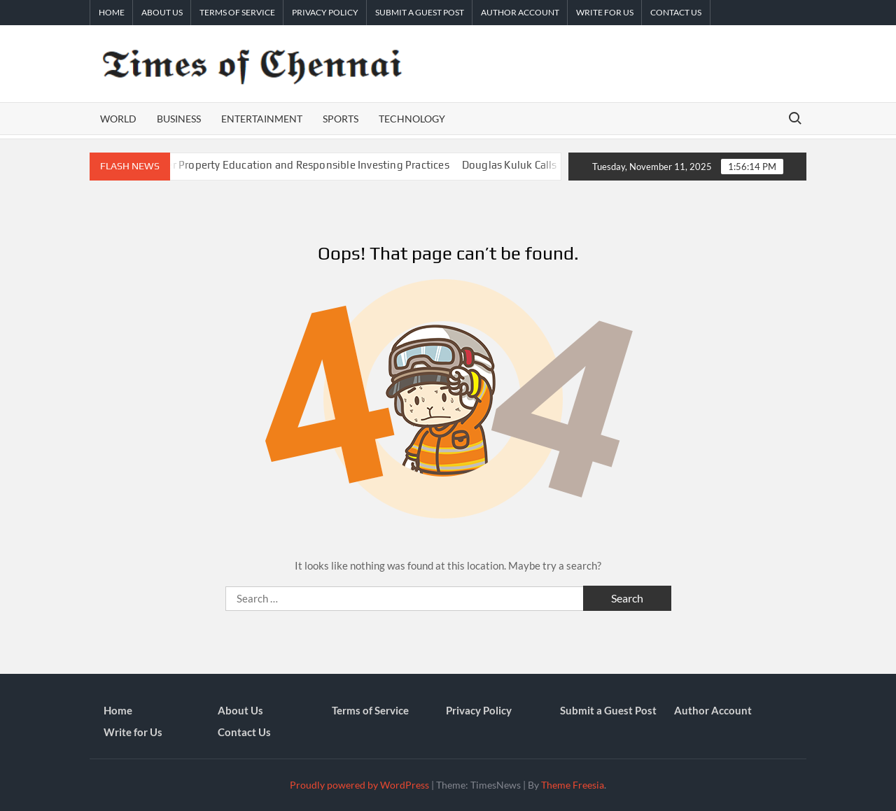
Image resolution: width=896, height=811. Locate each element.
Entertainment (261, 119)
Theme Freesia (572, 785)
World (118, 119)
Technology (412, 119)
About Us (162, 12)
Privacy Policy (325, 12)
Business (179, 119)
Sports (340, 119)
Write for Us (605, 12)
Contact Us (675, 12)
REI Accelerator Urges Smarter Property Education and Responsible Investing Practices (251, 165)
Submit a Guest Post (419, 12)
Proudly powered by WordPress (359, 785)
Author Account (520, 12)
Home (112, 12)
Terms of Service (237, 12)
